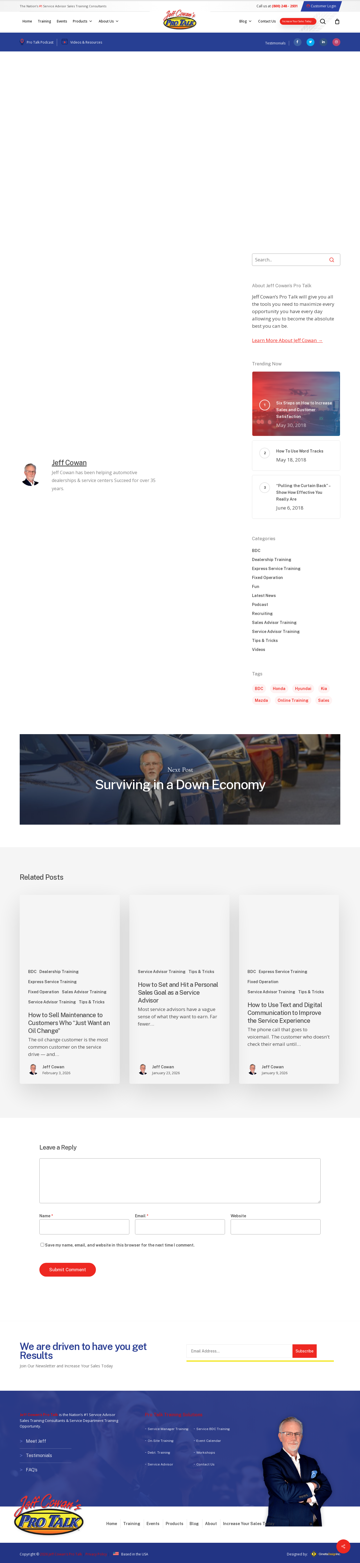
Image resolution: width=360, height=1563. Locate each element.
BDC (256, 550)
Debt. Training (159, 1453)
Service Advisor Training (276, 631)
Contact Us (205, 1464)
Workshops (205, 1453)
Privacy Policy (96, 1552)
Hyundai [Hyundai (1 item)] (303, 688)
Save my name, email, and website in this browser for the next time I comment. (120, 1245)
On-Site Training (161, 1441)
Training (131, 1522)
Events (153, 1522)
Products (174, 1522)
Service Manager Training (168, 1429)
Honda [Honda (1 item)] (279, 688)
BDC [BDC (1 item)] (259, 688)
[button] (221, 360)
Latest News (264, 595)
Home (111, 1522)
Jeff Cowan (41, 115)
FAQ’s (31, 1468)
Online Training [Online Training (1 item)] (293, 700)
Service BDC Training (213, 1429)
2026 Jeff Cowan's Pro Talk (61, 1552)
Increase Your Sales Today (248, 1522)
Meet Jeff (36, 1441)
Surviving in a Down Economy (180, 779)
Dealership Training (271, 559)
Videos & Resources (86, 42)
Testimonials (275, 43)
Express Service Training (276, 568)
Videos (97, 77)
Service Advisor (160, 1464)
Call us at (277, 6)
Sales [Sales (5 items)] (323, 700)
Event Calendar (208, 1441)
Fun (255, 586)
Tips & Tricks (65, 77)
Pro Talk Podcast (40, 42)
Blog (194, 1522)
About (211, 1522)
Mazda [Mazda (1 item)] (261, 700)
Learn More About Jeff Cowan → (287, 340)
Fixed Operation (267, 577)
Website (238, 1216)
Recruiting (262, 613)
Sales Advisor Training (274, 622)
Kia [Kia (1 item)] (324, 688)
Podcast (32, 77)
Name (46, 1216)
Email (141, 1216)
